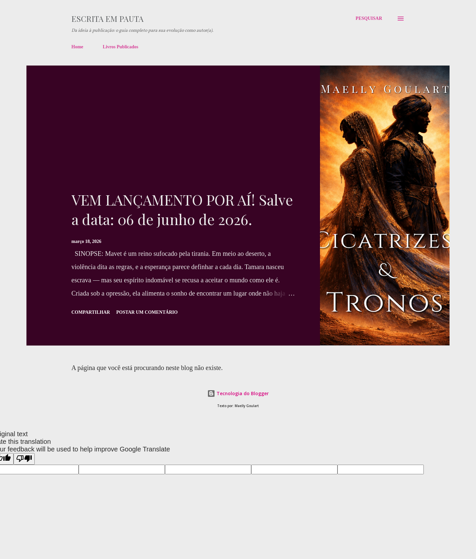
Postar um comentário (147, 312)
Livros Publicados (121, 46)
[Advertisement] (183, 140)
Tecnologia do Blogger (238, 393)
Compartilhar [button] (90, 312)
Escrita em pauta (107, 18)
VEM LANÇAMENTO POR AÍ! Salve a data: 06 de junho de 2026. (182, 209)
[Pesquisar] (369, 19)
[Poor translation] (24, 459)
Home (77, 46)
